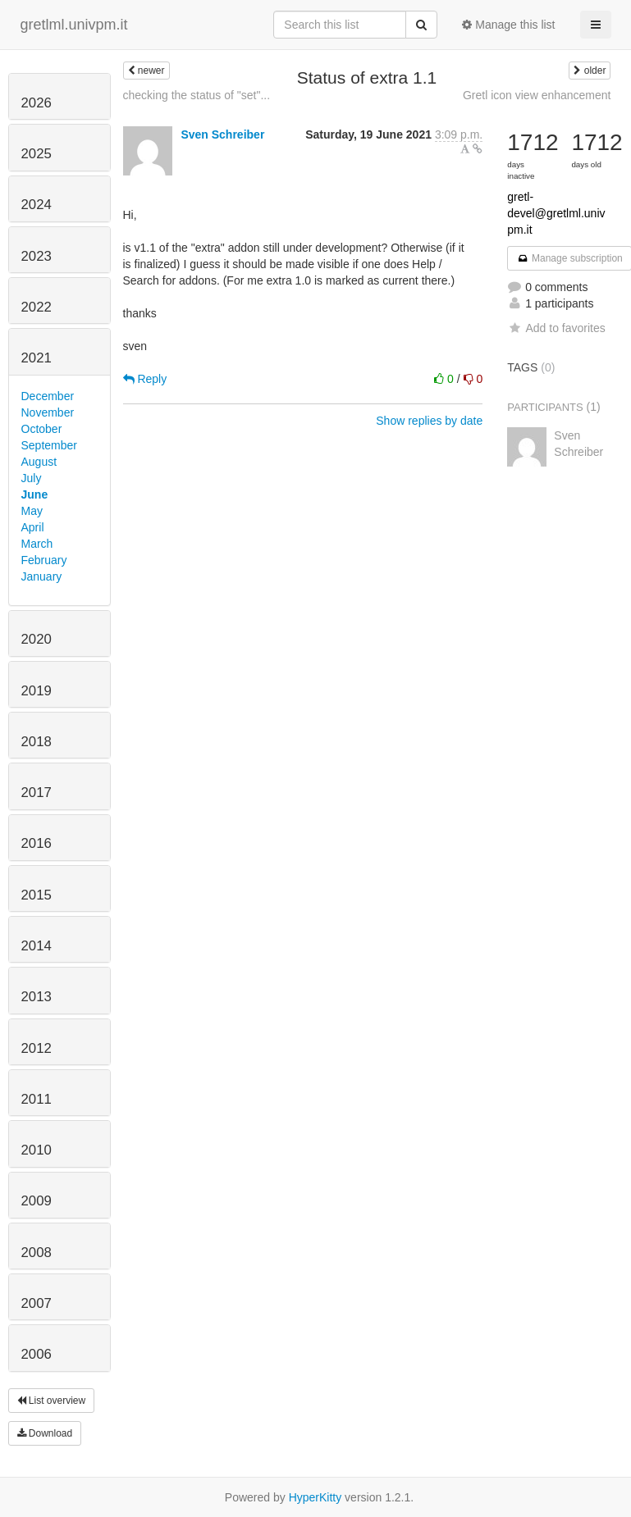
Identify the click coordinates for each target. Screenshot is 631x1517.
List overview (51, 1400)
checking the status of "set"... (197, 95)
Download (45, 1433)
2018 (36, 741)
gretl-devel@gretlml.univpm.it (556, 213)
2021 (36, 358)
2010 (36, 1150)
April (32, 527)
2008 (36, 1252)
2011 (36, 1099)
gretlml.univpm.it (74, 24)
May (32, 510)
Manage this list (508, 24)
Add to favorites (556, 328)
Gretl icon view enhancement (537, 95)
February (44, 560)
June (34, 494)
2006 (36, 1354)
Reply (145, 378)
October (41, 428)
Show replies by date (429, 420)
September (49, 445)
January (41, 576)
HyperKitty (315, 1497)
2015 (36, 895)
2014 (36, 946)
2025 (36, 154)
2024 (36, 204)
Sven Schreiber (222, 134)
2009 (36, 1201)
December (48, 396)
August (39, 461)
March (37, 543)
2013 (36, 996)
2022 (36, 307)
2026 (36, 103)
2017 (36, 792)
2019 (36, 691)
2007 (36, 1303)
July (31, 478)
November (48, 412)
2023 (36, 256)
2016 (36, 843)
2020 (36, 639)
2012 (36, 1048)
